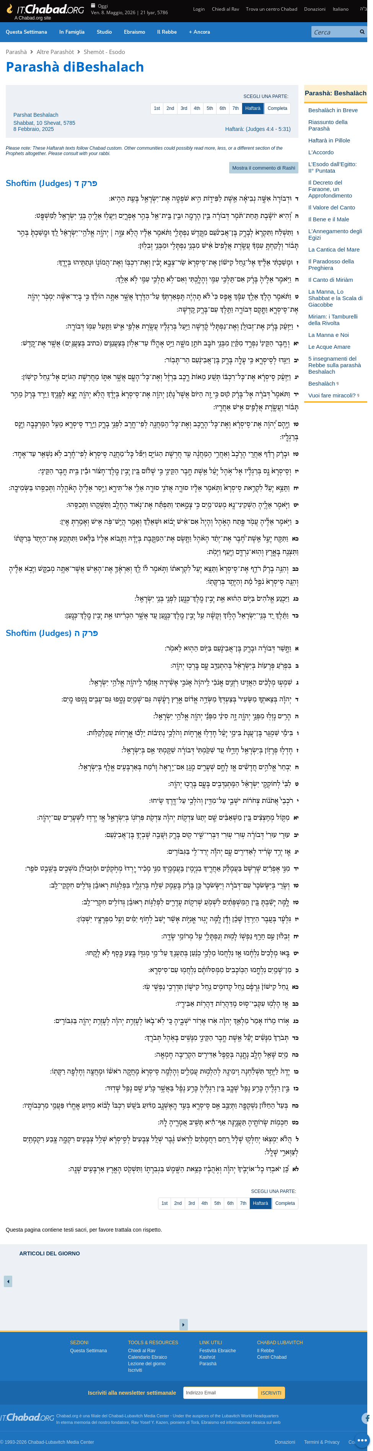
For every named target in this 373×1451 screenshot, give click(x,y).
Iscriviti (135, 1370)
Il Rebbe (167, 32)
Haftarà (252, 108)
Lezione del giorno (147, 1363)
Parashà (16, 52)
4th (197, 108)
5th (210, 108)
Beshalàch (350, 93)
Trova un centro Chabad (271, 9)
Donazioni (315, 9)
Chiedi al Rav (225, 9)
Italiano (341, 9)
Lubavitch (134, 1415)
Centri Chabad (272, 1357)
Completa (277, 108)
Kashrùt (207, 1357)
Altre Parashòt (55, 52)
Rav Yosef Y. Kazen (149, 1422)
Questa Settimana (26, 32)
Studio (104, 32)
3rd (184, 108)
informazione (238, 1422)
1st (157, 108)
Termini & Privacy (322, 1442)
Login (198, 9)
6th (223, 108)
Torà (195, 1422)
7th (236, 108)
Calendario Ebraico (147, 1357)
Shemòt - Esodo (104, 52)
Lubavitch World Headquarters (250, 1415)
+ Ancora (199, 32)
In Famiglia (72, 32)
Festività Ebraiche (217, 1350)
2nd (170, 108)
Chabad (116, 1415)
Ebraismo (134, 32)
